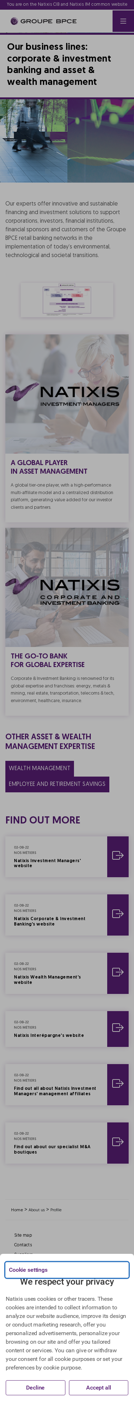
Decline (35, 1387)
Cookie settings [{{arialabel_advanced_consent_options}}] (28, 1269)
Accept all (98, 1387)
